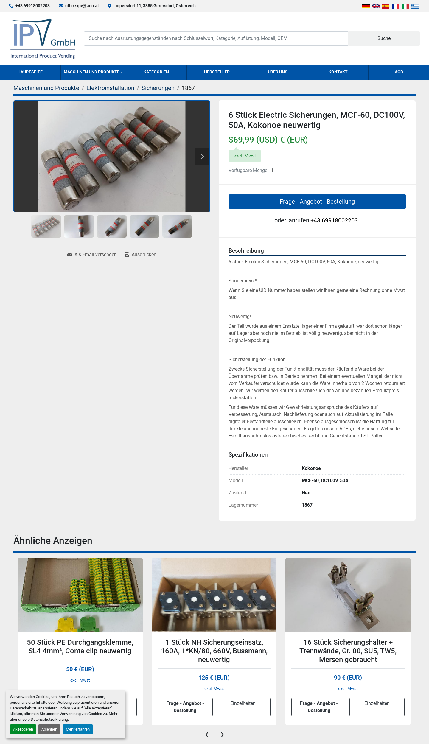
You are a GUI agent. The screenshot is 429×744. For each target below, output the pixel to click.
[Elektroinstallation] (110, 88)
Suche (384, 38)
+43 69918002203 (32, 5)
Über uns (277, 71)
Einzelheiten (243, 703)
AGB (399, 71)
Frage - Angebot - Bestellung (317, 201)
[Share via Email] (92, 254)
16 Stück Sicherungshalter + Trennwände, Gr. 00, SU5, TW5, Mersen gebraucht (348, 651)
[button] (93, 72)
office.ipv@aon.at (82, 5)
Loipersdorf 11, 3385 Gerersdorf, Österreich (155, 5)
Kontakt (338, 71)
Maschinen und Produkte (91, 71)
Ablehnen (49, 729)
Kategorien (156, 71)
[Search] (216, 38)
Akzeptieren (23, 729)
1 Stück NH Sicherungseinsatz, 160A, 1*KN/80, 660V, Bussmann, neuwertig (214, 651)
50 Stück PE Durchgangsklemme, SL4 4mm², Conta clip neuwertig (80, 646)
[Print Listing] (140, 254)
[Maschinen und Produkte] (46, 88)
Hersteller (217, 71)
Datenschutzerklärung (49, 719)
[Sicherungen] (158, 88)
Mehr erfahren (78, 729)
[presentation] (207, 734)
